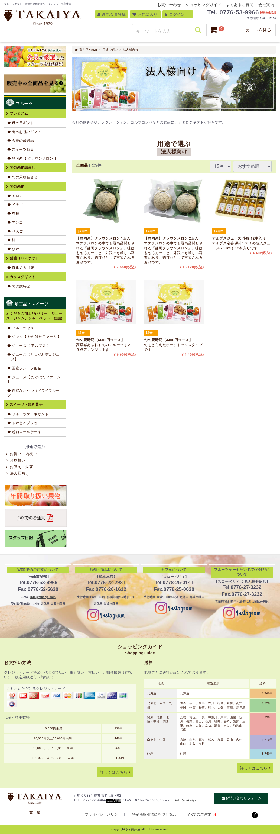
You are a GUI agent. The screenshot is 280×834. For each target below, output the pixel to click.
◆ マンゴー (17, 222)
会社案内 (266, 4)
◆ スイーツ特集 (20, 149)
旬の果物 (17, 186)
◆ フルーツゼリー (22, 328)
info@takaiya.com (43, 597)
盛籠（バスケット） (26, 258)
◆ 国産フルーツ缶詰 (24, 368)
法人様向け (20, 473)
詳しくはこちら (114, 772)
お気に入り (145, 14)
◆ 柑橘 (13, 213)
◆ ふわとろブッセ (22, 423)
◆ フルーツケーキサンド (27, 414)
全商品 (82, 165)
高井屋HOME (88, 49)
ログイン (175, 14)
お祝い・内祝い (23, 454)
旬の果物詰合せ (22, 167)
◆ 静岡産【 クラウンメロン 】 (32, 158)
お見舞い (17, 460)
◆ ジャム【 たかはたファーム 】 (34, 337)
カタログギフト (22, 277)
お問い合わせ (169, 4)
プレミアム (19, 113)
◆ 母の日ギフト (20, 123)
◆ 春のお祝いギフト (24, 132)
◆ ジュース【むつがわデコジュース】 (33, 357)
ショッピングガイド (203, 4)
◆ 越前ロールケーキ (24, 432)
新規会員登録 (111, 14)
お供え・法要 (21, 467)
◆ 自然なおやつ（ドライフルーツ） (33, 393)
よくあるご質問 (240, 4)
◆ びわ (13, 249)
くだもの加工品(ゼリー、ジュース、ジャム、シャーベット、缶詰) (34, 316)
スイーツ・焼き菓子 (26, 404)
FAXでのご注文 (199, 814)
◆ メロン (15, 196)
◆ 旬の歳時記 (18, 286)
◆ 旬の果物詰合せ (22, 177)
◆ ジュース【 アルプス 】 (28, 346)
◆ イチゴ (15, 205)
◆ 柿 (11, 240)
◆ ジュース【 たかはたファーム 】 (33, 379)
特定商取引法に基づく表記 (154, 814)
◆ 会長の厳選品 (20, 140)
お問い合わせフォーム (243, 798)
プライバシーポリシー (103, 814)
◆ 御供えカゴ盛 (20, 268)
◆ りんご (15, 231)
